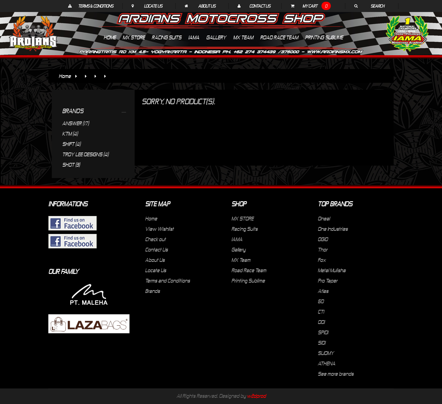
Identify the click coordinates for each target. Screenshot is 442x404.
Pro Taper (327, 280)
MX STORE (242, 218)
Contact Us (259, 5)
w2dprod (256, 396)
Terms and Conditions (167, 280)
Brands (152, 291)
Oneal (324, 218)
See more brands (336, 374)
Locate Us (153, 5)
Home (65, 76)
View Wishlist (159, 229)
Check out (155, 239)
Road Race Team (248, 270)
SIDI (321, 342)
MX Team (240, 260)
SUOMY (326, 353)
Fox (322, 260)
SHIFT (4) (71, 144)
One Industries (333, 229)
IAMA (236, 239)
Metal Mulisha (332, 270)
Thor (322, 249)
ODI (321, 322)
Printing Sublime (248, 280)
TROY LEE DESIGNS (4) (85, 154)
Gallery (238, 249)
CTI (321, 311)
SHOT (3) (71, 164)
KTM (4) (70, 133)
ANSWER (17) (75, 123)
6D (321, 301)
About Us (206, 5)
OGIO (323, 239)
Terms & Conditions (95, 5)
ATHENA (326, 363)
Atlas (323, 291)
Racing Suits (244, 229)
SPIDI (323, 332)
